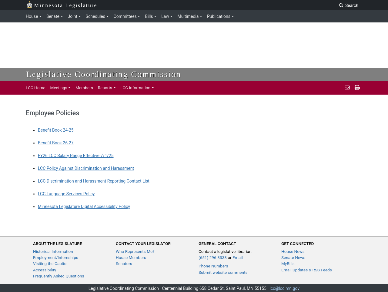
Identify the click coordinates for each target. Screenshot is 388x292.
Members (84, 87)
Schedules (95, 16)
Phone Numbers (213, 265)
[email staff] (347, 87)
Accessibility (44, 269)
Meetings (58, 87)
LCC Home (35, 87)
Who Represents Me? (135, 251)
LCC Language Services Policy (66, 193)
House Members (131, 257)
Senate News (293, 257)
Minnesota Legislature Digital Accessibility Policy (84, 206)
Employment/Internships (55, 257)
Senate (52, 16)
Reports (105, 87)
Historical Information (53, 251)
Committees (125, 16)
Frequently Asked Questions (58, 276)
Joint (72, 16)
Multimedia (188, 16)
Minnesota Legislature (61, 4)
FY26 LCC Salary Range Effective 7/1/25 (76, 155)
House (32, 16)
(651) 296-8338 (213, 257)
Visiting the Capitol (50, 263)
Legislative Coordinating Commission (103, 74)
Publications (218, 16)
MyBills (288, 263)
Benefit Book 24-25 (56, 130)
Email (237, 257)
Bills (149, 16)
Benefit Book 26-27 (56, 142)
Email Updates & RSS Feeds (306, 269)
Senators (124, 263)
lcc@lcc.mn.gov (285, 288)
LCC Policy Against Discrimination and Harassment (86, 168)
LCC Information (136, 87)
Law (165, 16)
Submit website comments (223, 272)
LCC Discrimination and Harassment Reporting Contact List (93, 181)
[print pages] (357, 87)
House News (293, 251)
